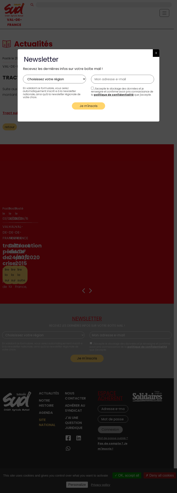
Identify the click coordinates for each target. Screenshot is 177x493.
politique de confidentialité (114, 94)
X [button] (156, 53)
